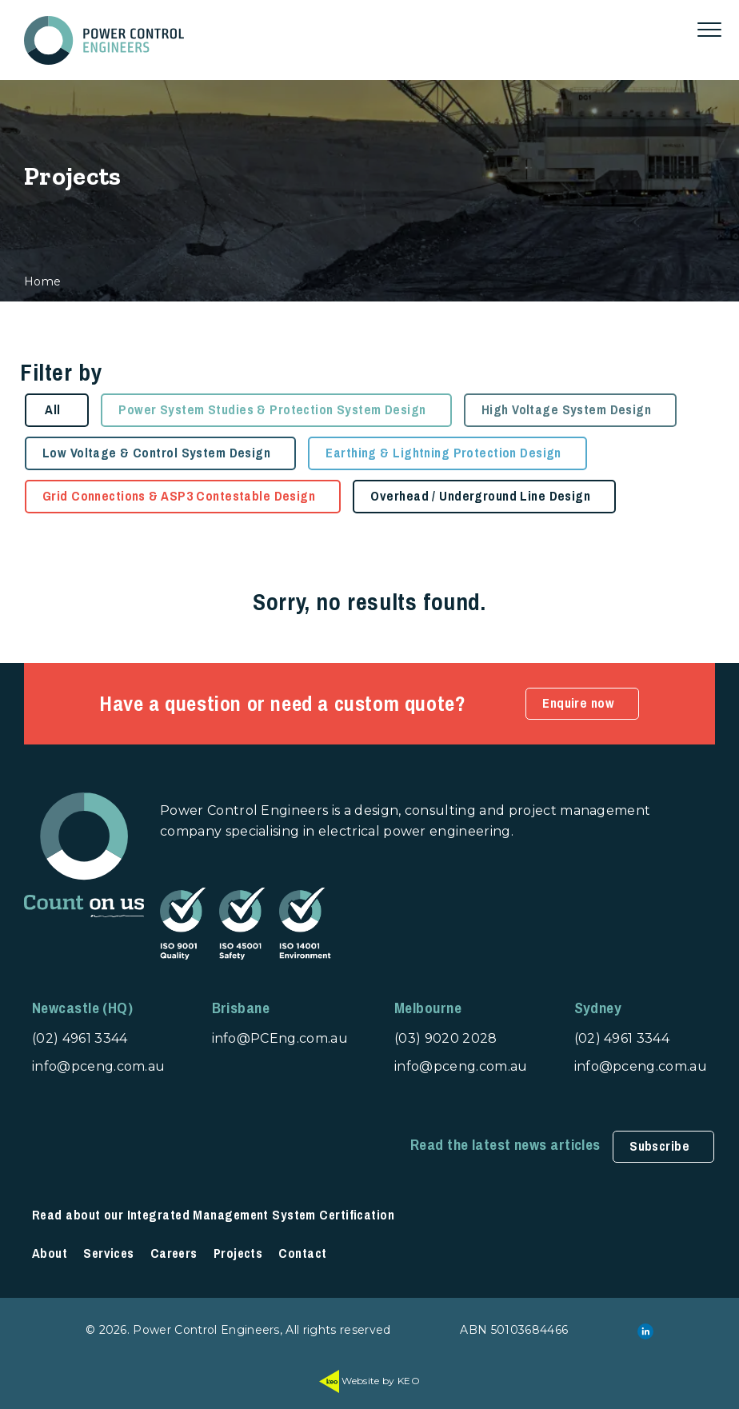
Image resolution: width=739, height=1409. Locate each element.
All (52, 409)
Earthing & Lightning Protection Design (443, 453)
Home (42, 281)
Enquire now (578, 703)
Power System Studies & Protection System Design (271, 409)
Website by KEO (369, 1381)
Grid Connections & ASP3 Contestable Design (178, 496)
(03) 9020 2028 (445, 1038)
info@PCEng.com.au (280, 1038)
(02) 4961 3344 (79, 1038)
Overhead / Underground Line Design (480, 496)
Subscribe (659, 1146)
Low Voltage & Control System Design (156, 453)
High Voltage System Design (566, 409)
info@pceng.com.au (98, 1066)
